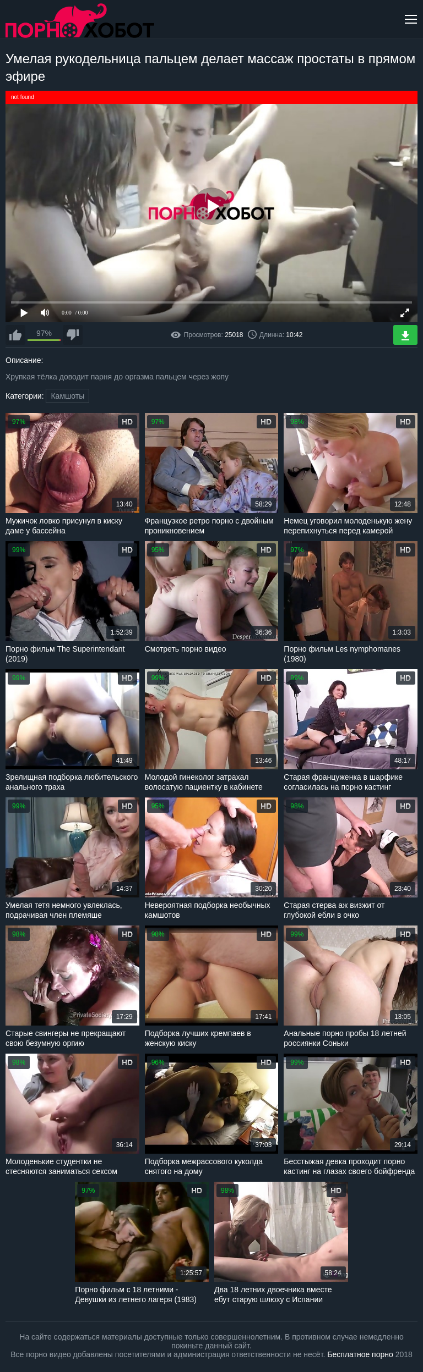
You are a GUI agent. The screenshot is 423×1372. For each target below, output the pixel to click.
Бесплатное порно (360, 1354)
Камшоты (67, 396)
